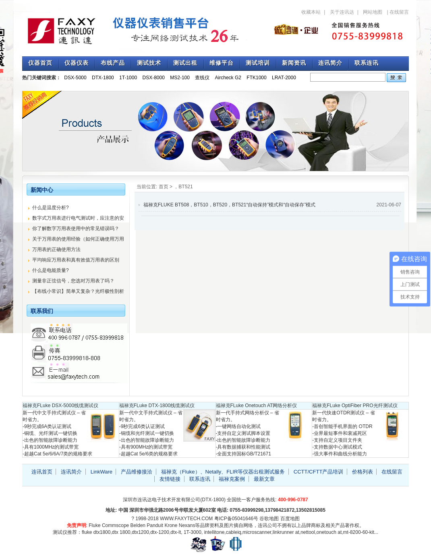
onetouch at (329, 532)
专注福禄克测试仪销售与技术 (139, 30)
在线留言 (399, 12)
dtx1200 (140, 532)
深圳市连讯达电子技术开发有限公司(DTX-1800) (174, 499)
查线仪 (202, 77)
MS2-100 (180, 77)
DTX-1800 (103, 77)
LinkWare (101, 472)
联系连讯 (366, 63)
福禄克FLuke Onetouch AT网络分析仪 (256, 405)
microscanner (256, 532)
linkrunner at (286, 532)
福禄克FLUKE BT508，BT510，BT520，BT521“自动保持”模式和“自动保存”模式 (229, 205)
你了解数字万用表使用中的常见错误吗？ (75, 228)
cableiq (233, 532)
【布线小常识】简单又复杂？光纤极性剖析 (78, 291)
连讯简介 (330, 63)
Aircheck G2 (228, 77)
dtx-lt (175, 532)
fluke (87, 532)
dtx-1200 (159, 532)
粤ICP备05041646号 (236, 518)
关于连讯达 (342, 12)
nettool (307, 532)
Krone (170, 525)
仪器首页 (40, 63)
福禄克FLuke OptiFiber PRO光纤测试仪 (354, 405)
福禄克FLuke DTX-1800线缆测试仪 (157, 405)
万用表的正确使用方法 (56, 249)
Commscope (115, 525)
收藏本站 (311, 12)
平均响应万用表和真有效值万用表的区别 (75, 260)
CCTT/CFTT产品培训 (318, 472)
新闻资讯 (294, 63)
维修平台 (221, 63)
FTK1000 (256, 77)
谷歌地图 (269, 518)
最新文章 (264, 479)
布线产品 (113, 63)
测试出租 (185, 63)
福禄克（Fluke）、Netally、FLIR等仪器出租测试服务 (223, 472)
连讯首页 (41, 472)
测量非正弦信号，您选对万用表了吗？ (73, 281)
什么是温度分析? (50, 207)
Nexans (187, 525)
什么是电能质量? (50, 270)
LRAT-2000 (284, 77)
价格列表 (362, 472)
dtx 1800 (121, 532)
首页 (163, 186)
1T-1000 (128, 77)
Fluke (94, 525)
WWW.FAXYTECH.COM (186, 518)
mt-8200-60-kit (358, 532)
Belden (138, 525)
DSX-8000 (154, 77)
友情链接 (170, 479)
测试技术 (149, 63)
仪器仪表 (76, 63)
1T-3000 (192, 532)
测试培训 (258, 63)
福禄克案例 (232, 479)
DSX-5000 (75, 77)
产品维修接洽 (136, 472)
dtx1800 (102, 532)
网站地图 (372, 12)
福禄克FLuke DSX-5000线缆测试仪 (60, 405)
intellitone (214, 532)
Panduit (155, 525)
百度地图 (290, 518)
